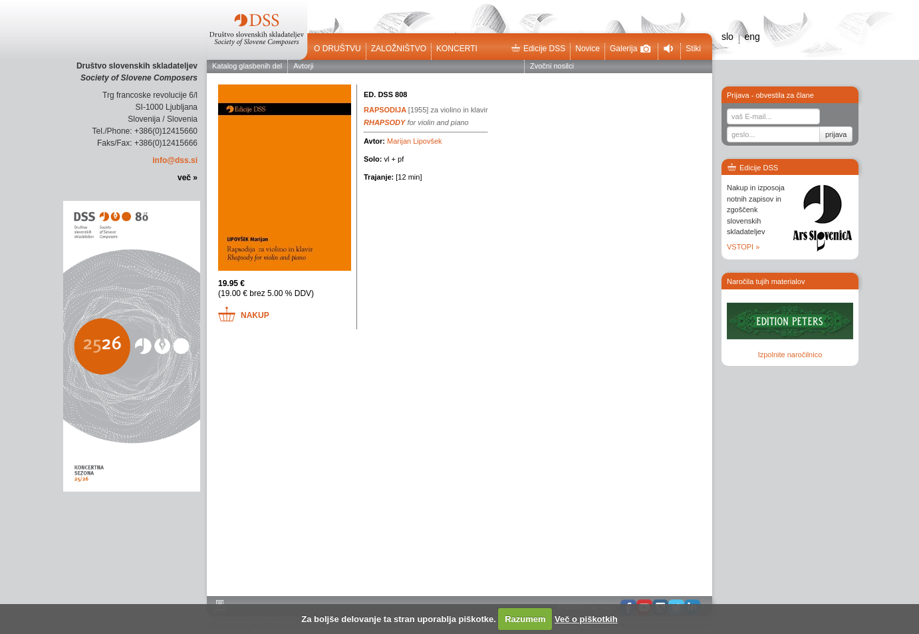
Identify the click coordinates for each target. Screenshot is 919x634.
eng (751, 36)
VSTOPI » (743, 247)
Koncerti (456, 48)
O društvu (337, 48)
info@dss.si (174, 160)
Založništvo (398, 48)
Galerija (630, 48)
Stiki (693, 48)
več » (187, 177)
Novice (587, 48)
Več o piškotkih (586, 619)
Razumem (525, 619)
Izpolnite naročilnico (790, 355)
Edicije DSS (538, 48)
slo (727, 36)
